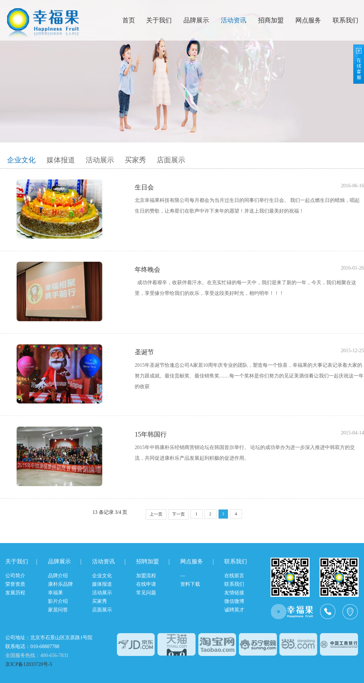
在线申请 (146, 584)
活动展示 (100, 160)
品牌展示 (196, 20)
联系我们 (345, 20)
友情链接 (234, 592)
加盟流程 (146, 575)
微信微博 (234, 601)
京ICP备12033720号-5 (28, 664)
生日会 (144, 187)
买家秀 (135, 160)
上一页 (156, 514)
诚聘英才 (234, 609)
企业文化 (21, 160)
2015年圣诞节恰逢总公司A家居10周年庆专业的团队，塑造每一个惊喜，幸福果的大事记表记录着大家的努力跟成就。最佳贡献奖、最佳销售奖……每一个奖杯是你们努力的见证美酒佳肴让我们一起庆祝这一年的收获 (249, 376)
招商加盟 (271, 20)
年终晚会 (147, 269)
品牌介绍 (58, 575)
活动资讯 (233, 20)
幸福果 (55, 592)
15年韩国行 (151, 434)
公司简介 (15, 575)
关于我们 (159, 20)
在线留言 (234, 575)
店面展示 (171, 160)
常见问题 (146, 592)
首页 (128, 20)
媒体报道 (61, 160)
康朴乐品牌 (60, 584)
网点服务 (308, 20)
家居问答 (58, 609)
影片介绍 (58, 601)
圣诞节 (144, 352)
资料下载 (190, 584)
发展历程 (15, 592)
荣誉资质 (15, 584)
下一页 (178, 514)
